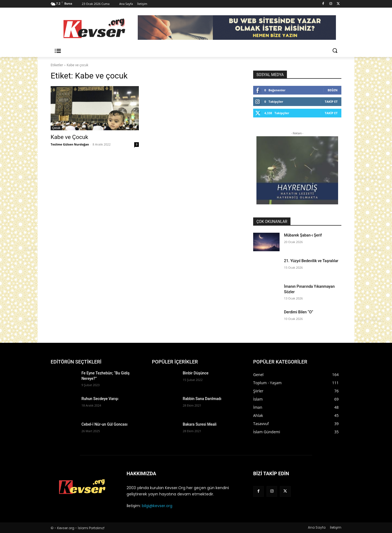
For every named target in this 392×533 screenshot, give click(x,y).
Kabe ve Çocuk (69, 137)
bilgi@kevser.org (157, 505)
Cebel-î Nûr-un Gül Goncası (104, 424)
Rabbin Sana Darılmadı (202, 398)
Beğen (332, 90)
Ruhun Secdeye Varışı (99, 398)
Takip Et (331, 101)
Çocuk (56, 128)
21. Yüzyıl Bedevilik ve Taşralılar (311, 261)
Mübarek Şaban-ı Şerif (303, 235)
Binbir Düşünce (196, 373)
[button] (334, 50)
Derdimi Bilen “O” (298, 312)
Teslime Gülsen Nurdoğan (70, 144)
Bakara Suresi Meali (199, 424)
